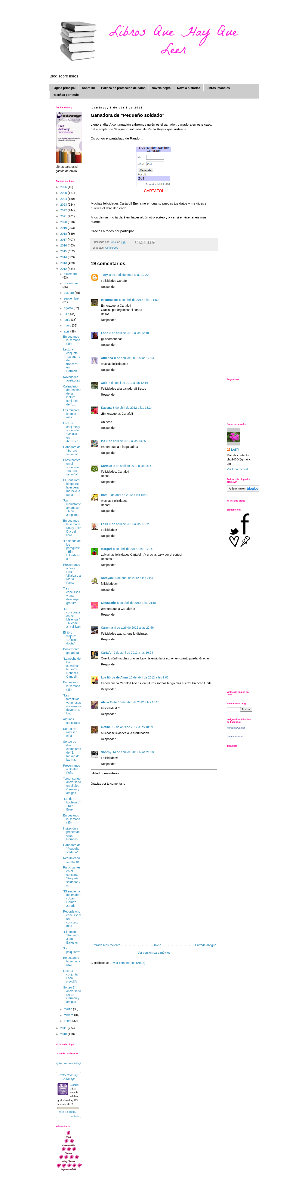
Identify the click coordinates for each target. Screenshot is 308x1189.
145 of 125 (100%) (67, 1112)
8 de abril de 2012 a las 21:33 (134, 578)
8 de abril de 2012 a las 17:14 (133, 549)
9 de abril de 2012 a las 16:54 (133, 652)
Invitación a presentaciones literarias (71, 834)
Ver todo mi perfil (238, 469)
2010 (64, 1034)
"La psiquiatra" (71, 950)
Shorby (106, 752)
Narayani (107, 578)
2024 (64, 198)
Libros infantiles (218, 88)
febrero (69, 1015)
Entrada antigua (205, 945)
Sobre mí (88, 88)
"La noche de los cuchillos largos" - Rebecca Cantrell (72, 667)
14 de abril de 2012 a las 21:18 (133, 752)
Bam (104, 495)
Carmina (107, 627)
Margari (106, 549)
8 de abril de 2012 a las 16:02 (128, 495)
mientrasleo (109, 299)
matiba (106, 727)
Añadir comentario (105, 773)
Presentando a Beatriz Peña (71, 769)
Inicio (157, 945)
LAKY (235, 449)
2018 (64, 233)
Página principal (64, 88)
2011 (64, 1028)
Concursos (111, 247)
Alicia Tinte (109, 702)
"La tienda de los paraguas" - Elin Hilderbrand (72, 550)
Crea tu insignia (235, 736)
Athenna (107, 358)
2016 (64, 245)
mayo (68, 325)
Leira (104, 524)
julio (67, 314)
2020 (64, 222)
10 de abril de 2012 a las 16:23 (138, 702)
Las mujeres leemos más (71, 413)
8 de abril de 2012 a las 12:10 (129, 333)
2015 (64, 251)
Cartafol (106, 652)
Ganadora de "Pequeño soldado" (72, 848)
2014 (64, 257)
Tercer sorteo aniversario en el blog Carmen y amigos (72, 786)
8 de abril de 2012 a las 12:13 (134, 358)
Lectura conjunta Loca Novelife (70, 976)
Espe (104, 333)
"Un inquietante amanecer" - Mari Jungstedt (72, 508)
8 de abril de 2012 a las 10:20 (128, 274)
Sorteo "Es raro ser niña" (70, 732)
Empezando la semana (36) (71, 340)
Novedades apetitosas (71, 378)
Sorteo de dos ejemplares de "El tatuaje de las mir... (72, 750)
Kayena (106, 407)
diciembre (70, 274)
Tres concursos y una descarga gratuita (71, 595)
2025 (64, 192)
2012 (64, 268)
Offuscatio (108, 602)
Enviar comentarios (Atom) (127, 963)
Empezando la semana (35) (71, 686)
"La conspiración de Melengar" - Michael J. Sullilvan (72, 617)
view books (74, 1116)
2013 (64, 263)
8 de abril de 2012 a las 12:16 (128, 382)
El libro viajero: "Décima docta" (70, 638)
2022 (64, 210)
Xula (104, 382)
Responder (108, 286)
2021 (64, 216)
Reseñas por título (66, 94)
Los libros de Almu (114, 677)
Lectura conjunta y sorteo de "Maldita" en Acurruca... (72, 432)
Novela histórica (188, 88)
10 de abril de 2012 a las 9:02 (149, 677)
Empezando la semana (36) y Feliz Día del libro (72, 528)
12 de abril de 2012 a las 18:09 (132, 727)
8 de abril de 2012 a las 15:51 (133, 466)
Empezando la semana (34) (71, 961)
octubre (69, 292)
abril (67, 331)
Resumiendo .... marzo (71, 859)
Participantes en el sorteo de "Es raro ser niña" (71, 467)
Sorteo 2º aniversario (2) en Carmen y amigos (72, 994)
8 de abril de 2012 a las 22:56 (134, 627)
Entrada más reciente (106, 945)
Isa (103, 441)
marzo (68, 1009)
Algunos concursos (71, 720)
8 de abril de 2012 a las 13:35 (126, 441)
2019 (64, 228)
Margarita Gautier (236, 727)
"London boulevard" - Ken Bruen (71, 804)
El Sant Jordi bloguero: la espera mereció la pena (71, 487)
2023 (64, 204)
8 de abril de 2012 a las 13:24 (132, 407)
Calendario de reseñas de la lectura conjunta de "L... (72, 395)
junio (67, 319)
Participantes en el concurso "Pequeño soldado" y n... (71, 876)
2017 (64, 239)
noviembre (71, 283)
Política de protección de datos (123, 88)
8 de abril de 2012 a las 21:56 (136, 602)
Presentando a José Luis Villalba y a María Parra (72, 573)
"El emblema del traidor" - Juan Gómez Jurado (72, 898)
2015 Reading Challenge (68, 1077)
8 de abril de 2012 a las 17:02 (129, 524)
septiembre (71, 298)
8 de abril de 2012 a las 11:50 (138, 299)
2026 (64, 187)
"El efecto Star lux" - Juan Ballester (71, 937)
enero (68, 1021)
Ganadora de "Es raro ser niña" (72, 450)
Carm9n (106, 466)
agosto (69, 308)
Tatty (104, 274)
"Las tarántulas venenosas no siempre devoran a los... (72, 704)
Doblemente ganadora (71, 651)
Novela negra (161, 88)
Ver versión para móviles (154, 952)
